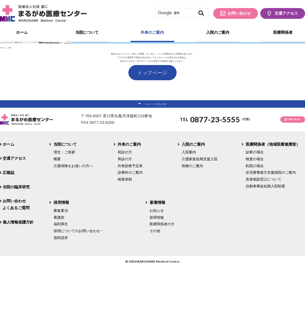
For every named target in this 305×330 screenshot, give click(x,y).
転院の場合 (255, 228)
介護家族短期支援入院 (199, 222)
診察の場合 (255, 215)
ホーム (22, 32)
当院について (87, 32)
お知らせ (157, 273)
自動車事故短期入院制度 (265, 249)
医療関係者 (282, 32)
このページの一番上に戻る (155, 164)
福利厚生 (61, 287)
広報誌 (8, 235)
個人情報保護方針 (18, 285)
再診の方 (125, 222)
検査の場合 (255, 222)
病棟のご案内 (192, 228)
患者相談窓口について (263, 242)
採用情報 (61, 265)
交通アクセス (286, 13)
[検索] (182, 13)
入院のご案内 (217, 32)
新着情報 (157, 265)
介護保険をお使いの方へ (73, 228)
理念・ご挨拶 (64, 215)
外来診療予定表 (130, 228)
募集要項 (61, 273)
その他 (155, 294)
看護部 (59, 280)
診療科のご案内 (130, 235)
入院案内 (189, 215)
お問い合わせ (239, 13)
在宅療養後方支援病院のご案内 (271, 235)
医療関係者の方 (162, 287)
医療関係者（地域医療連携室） (273, 207)
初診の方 (125, 215)
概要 (57, 222)
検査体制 (125, 242)
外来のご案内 (152, 32)
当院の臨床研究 (16, 249)
